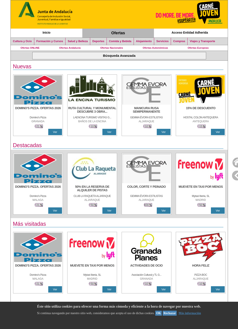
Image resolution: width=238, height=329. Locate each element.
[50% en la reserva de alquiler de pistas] (92, 189)
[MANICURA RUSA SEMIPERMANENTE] (146, 110)
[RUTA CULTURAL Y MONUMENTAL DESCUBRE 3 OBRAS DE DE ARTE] (92, 110)
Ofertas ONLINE (30, 48)
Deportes (98, 41)
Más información (190, 313)
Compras (179, 41)
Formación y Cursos (49, 41)
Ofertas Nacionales (111, 48)
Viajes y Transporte (202, 41)
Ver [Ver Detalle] (55, 132)
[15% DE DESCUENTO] (201, 110)
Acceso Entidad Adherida (190, 32)
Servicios (162, 41)
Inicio (46, 32)
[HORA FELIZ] (201, 267)
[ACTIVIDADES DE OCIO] (146, 267)
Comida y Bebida (120, 41)
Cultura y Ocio (22, 41)
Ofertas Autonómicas (155, 48)
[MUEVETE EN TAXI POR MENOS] (201, 189)
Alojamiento (144, 41)
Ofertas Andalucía (70, 48)
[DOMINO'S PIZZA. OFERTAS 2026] (38, 110)
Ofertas (118, 33)
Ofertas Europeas (198, 48)
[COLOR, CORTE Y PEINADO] (146, 189)
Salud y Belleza (78, 41)
